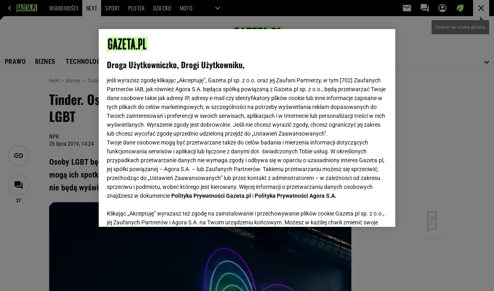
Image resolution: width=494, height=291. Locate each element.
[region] (247, 128)
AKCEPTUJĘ (360, 211)
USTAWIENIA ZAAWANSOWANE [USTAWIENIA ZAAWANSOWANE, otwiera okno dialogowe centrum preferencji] (159, 210)
